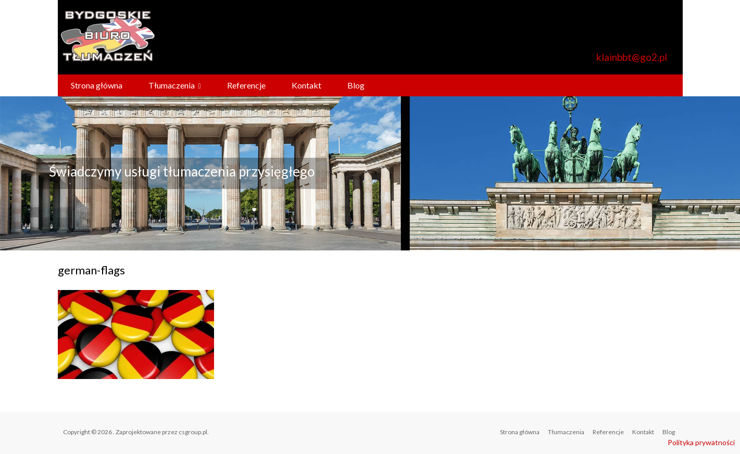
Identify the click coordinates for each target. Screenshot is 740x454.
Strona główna (96, 85)
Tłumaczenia (171, 85)
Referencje (246, 85)
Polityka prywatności (701, 442)
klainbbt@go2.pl (631, 57)
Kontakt (306, 85)
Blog (356, 85)
